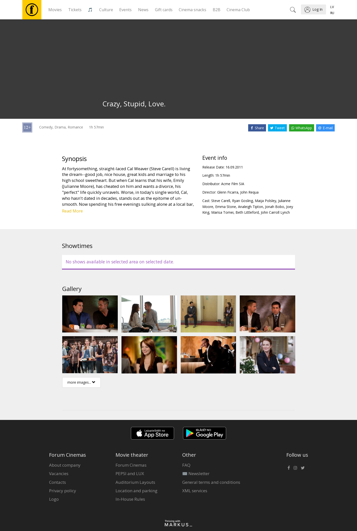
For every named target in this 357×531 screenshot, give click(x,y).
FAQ (186, 465)
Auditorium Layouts (135, 482)
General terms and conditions (211, 482)
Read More (72, 211)
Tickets (75, 9)
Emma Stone (225, 206)
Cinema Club (238, 9)
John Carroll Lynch (275, 212)
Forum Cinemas (131, 465)
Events (125, 9)
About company (65, 465)
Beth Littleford (247, 212)
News (143, 9)
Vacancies (58, 473)
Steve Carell (220, 200)
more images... (81, 382)
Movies (55, 9)
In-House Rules (130, 499)
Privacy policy (62, 490)
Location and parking (136, 490)
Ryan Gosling (242, 200)
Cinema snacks (192, 9)
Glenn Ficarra (227, 192)
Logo (54, 499)
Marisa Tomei (222, 212)
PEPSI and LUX (130, 473)
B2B (216, 9)
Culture (106, 9)
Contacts (57, 482)
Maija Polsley (265, 200)
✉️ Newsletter (195, 473)
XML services (194, 490)
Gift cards (164, 9)
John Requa (249, 192)
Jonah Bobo (274, 206)
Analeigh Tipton (250, 206)
